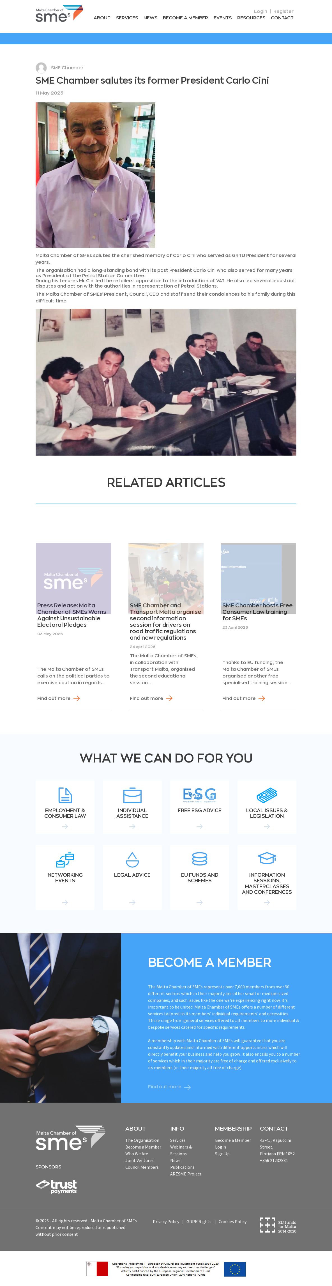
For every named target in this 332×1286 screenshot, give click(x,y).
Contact (282, 18)
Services (127, 18)
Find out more (54, 698)
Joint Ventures (139, 1160)
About (102, 18)
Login (260, 11)
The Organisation (142, 1140)
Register (283, 11)
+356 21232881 (274, 1160)
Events (223, 18)
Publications (182, 1167)
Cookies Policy (232, 1221)
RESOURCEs (251, 18)
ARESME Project (186, 1174)
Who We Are (136, 1153)
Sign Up (222, 1153)
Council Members (142, 1167)
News (150, 18)
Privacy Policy (166, 1221)
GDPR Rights (198, 1221)
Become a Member (185, 18)
